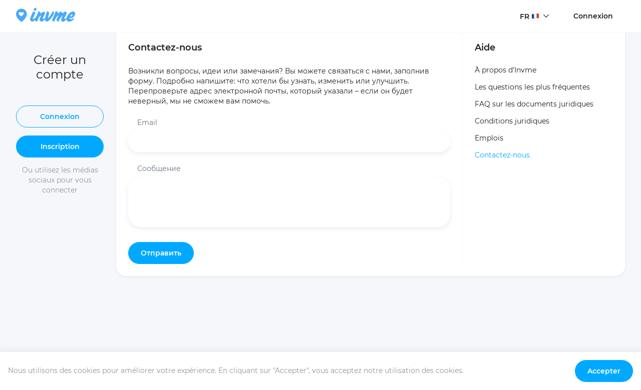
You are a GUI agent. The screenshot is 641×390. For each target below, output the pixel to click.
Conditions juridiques (512, 121)
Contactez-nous (502, 155)
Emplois (489, 138)
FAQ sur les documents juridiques (534, 104)
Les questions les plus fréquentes (532, 87)
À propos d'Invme (505, 70)
